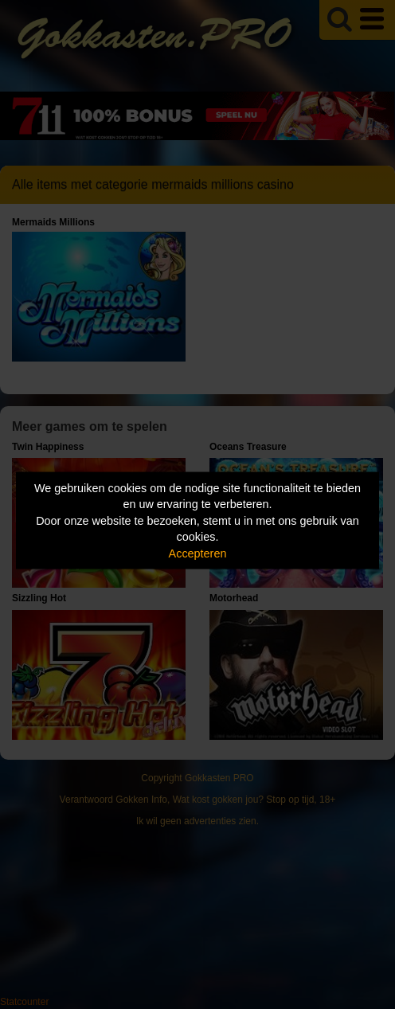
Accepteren (198, 552)
